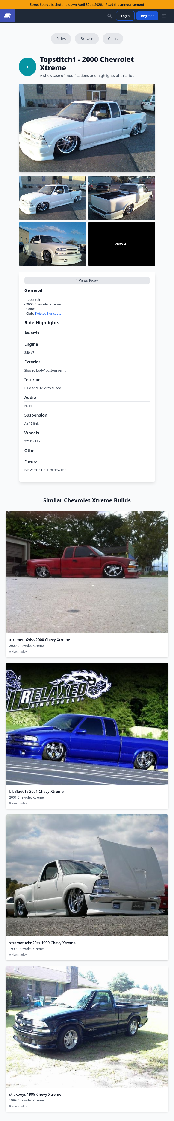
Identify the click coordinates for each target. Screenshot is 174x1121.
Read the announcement (124, 4)
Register (147, 16)
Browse (86, 38)
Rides (61, 38)
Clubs (113, 38)
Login (125, 16)
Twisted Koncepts (48, 313)
